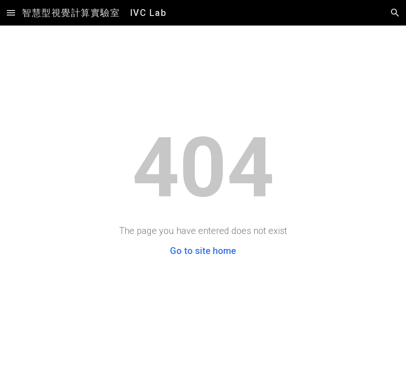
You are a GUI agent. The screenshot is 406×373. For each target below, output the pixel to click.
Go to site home (203, 250)
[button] (11, 12)
